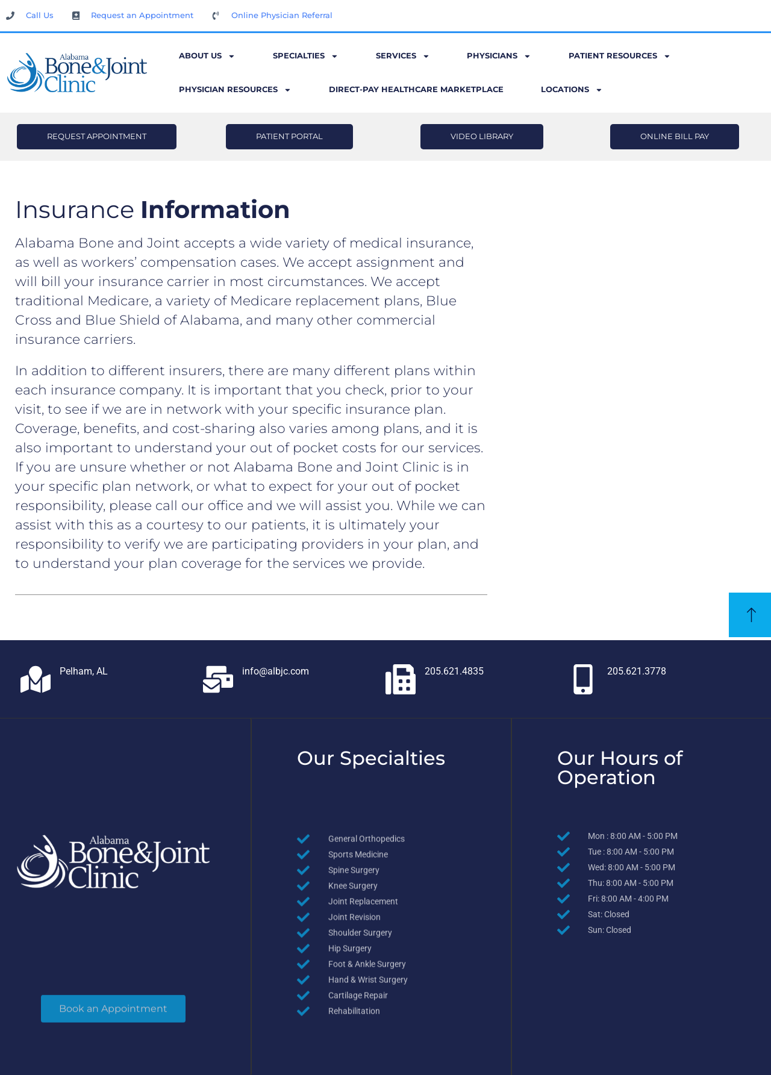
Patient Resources (620, 56)
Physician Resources (235, 90)
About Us (207, 56)
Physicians (499, 56)
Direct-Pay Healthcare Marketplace (416, 89)
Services (403, 56)
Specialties (306, 56)
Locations (572, 90)
